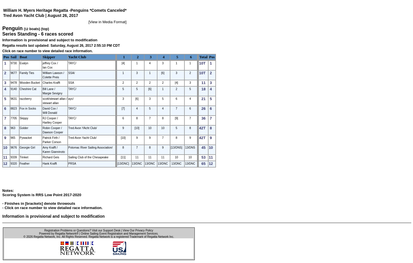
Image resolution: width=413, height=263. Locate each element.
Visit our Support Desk (106, 230)
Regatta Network (44, 236)
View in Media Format (107, 22)
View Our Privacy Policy (138, 230)
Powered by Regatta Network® (58, 233)
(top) (45, 29)
